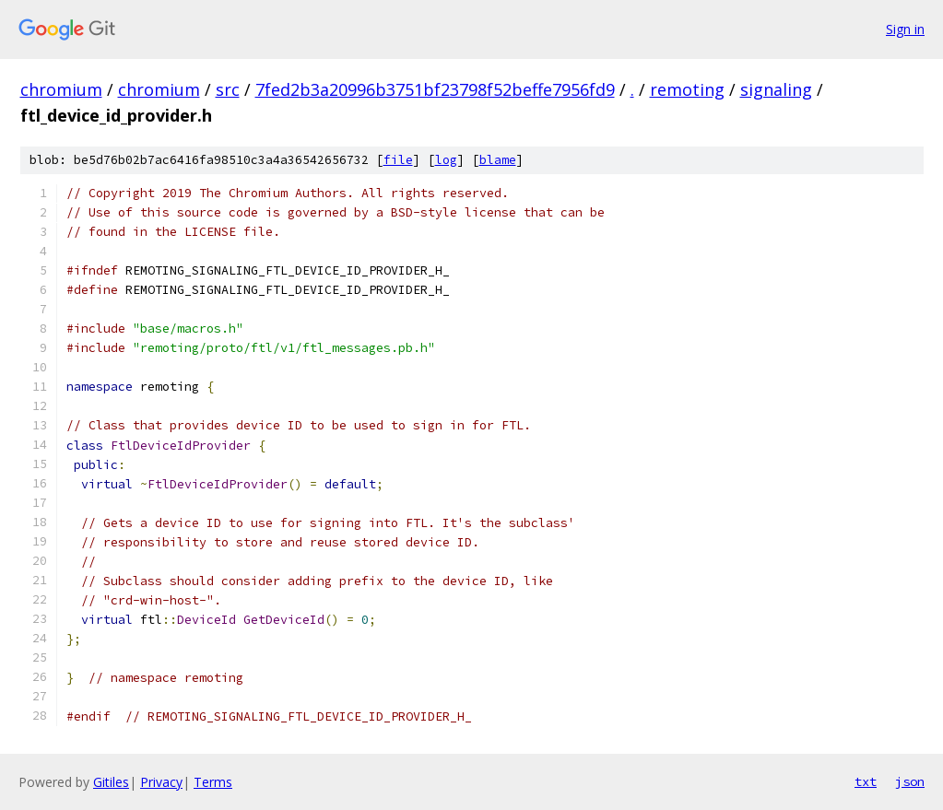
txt (866, 781)
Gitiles (111, 782)
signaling (776, 89)
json (910, 781)
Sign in (905, 29)
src (228, 89)
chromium (61, 89)
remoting (687, 89)
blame (497, 160)
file (398, 160)
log (446, 160)
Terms (213, 782)
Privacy (161, 782)
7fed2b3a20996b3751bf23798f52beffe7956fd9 (435, 89)
